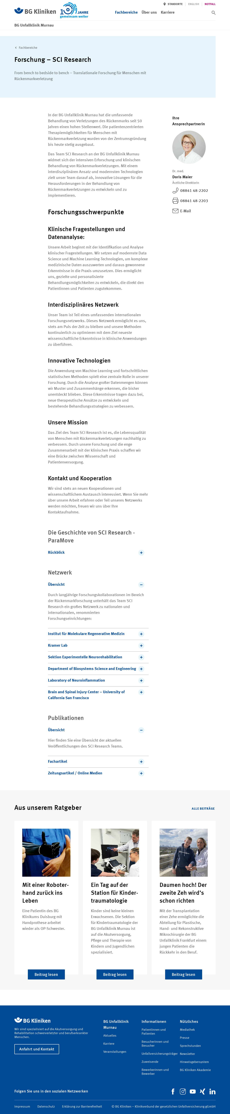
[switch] (213, 12)
